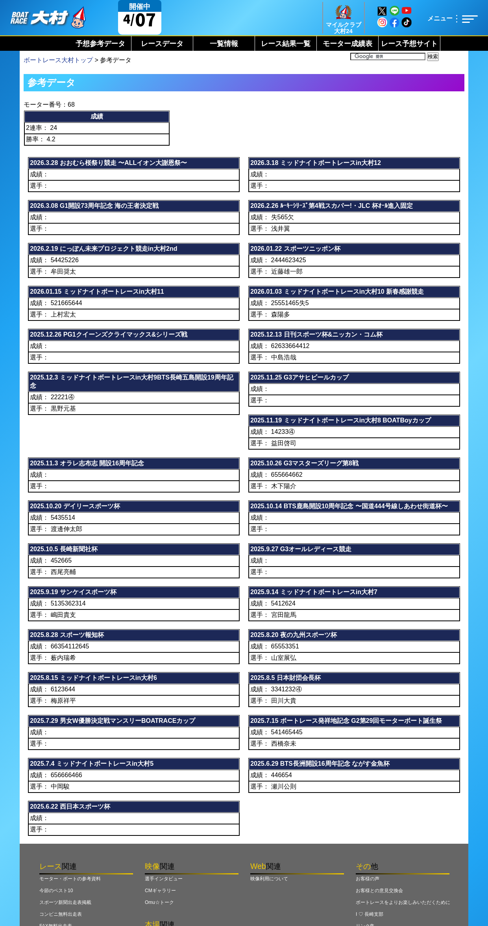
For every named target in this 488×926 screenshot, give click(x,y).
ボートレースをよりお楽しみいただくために (403, 902)
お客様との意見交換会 (379, 890)
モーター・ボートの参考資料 (70, 879)
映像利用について (269, 879)
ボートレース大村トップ (58, 60)
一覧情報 (224, 44)
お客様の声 (367, 879)
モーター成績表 (347, 44)
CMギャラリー (160, 890)
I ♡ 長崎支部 (369, 914)
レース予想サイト (409, 44)
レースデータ (162, 44)
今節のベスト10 (56, 890)
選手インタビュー (164, 879)
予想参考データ (100, 44)
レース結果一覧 (286, 44)
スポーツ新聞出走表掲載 (65, 902)
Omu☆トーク (159, 902)
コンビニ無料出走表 (60, 914)
